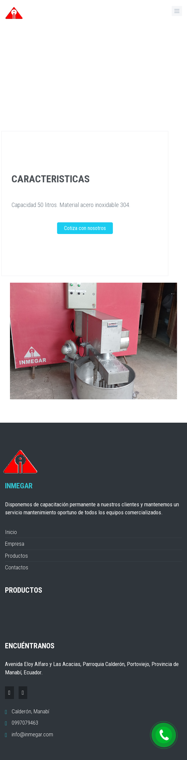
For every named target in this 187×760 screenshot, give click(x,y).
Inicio (11, 532)
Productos (16, 555)
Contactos (16, 567)
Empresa (14, 543)
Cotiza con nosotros (76, 228)
